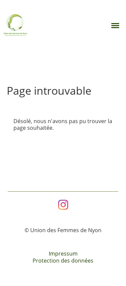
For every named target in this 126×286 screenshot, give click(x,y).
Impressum (63, 253)
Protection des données (63, 260)
